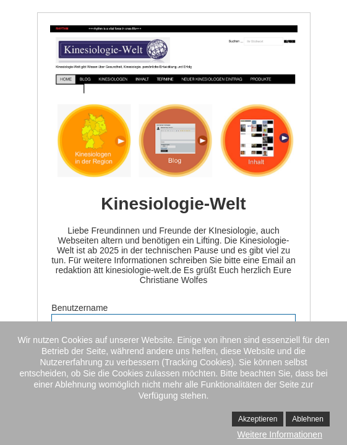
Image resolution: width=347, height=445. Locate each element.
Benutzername (79, 308)
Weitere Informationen (279, 434)
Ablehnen (307, 419)
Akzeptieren (257, 419)
